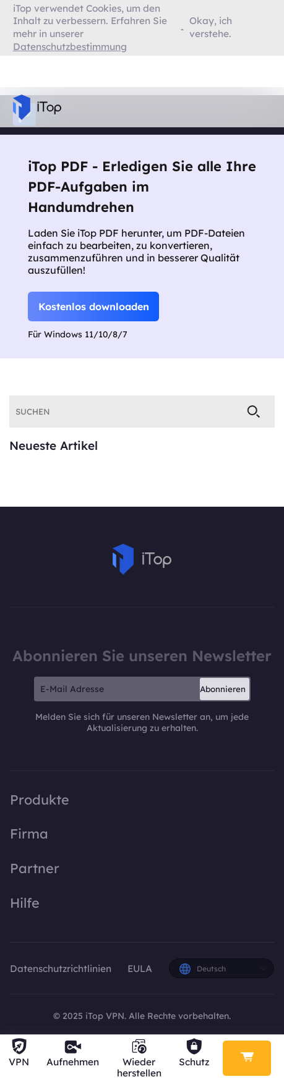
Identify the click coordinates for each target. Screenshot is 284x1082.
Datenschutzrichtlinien (62, 968)
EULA (139, 968)
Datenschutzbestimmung (70, 47)
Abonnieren (223, 689)
